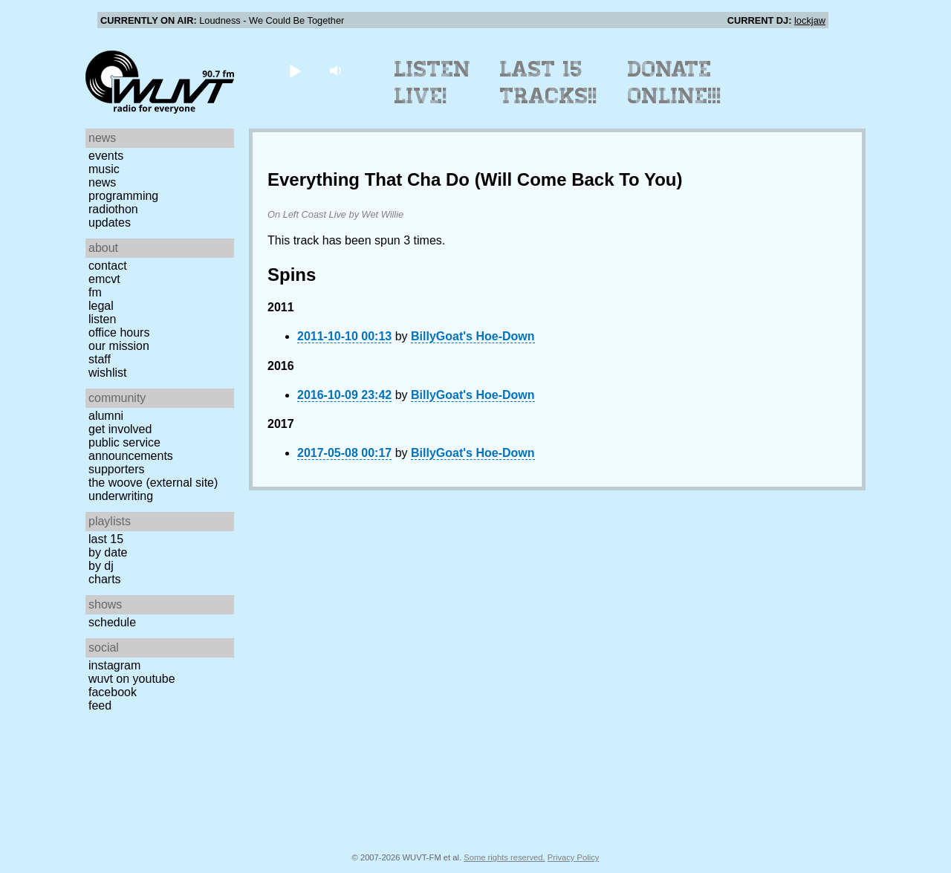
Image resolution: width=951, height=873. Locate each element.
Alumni (105, 415)
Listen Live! (433, 82)
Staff (99, 359)
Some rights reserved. (504, 857)
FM (95, 292)
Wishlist (107, 372)
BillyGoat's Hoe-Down (472, 336)
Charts (104, 579)
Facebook (112, 692)
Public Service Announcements (130, 449)
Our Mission (118, 346)
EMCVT (104, 279)
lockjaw (809, 20)
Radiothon (113, 209)
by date (107, 552)
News (102, 182)
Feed (99, 705)
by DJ (101, 565)
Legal (101, 305)
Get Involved (120, 429)
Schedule (112, 622)
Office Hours (118, 332)
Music (104, 169)
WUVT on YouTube (131, 678)
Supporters (116, 469)
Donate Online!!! (674, 82)
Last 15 (105, 539)
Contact (107, 265)
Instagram (114, 665)
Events (105, 155)
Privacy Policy (574, 857)
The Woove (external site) (153, 482)
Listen (102, 319)
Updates (109, 222)
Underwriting (120, 496)
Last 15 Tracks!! (548, 82)
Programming (123, 195)
